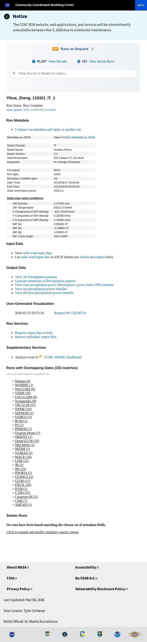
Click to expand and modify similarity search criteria (42, 532)
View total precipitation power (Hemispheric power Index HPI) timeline (64, 285)
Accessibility (85, 567)
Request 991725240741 (70, 313)
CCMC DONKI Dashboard (60, 357)
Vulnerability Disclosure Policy (100, 589)
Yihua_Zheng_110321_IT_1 (30, 98)
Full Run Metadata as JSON (78, 137)
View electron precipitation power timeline (44, 293)
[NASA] (9, 5)
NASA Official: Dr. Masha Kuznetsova (30, 621)
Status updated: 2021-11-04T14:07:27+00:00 (31, 109)
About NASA (16, 567)
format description (92, 257)
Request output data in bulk (33, 333)
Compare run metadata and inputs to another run (48, 129)
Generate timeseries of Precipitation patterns (45, 281)
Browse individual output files (35, 337)
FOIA (11, 578)
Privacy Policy (18, 589)
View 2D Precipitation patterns (36, 277)
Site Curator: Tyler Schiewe (24, 610)
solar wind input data (37, 253)
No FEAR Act (85, 578)
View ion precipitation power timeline (41, 289)
